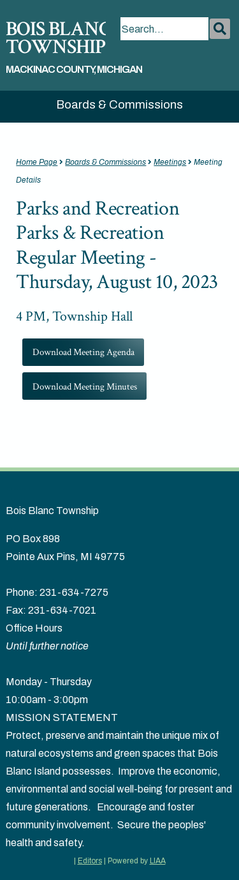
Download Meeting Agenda (83, 351)
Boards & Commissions (119, 104)
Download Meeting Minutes (85, 386)
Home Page (36, 162)
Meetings (170, 162)
